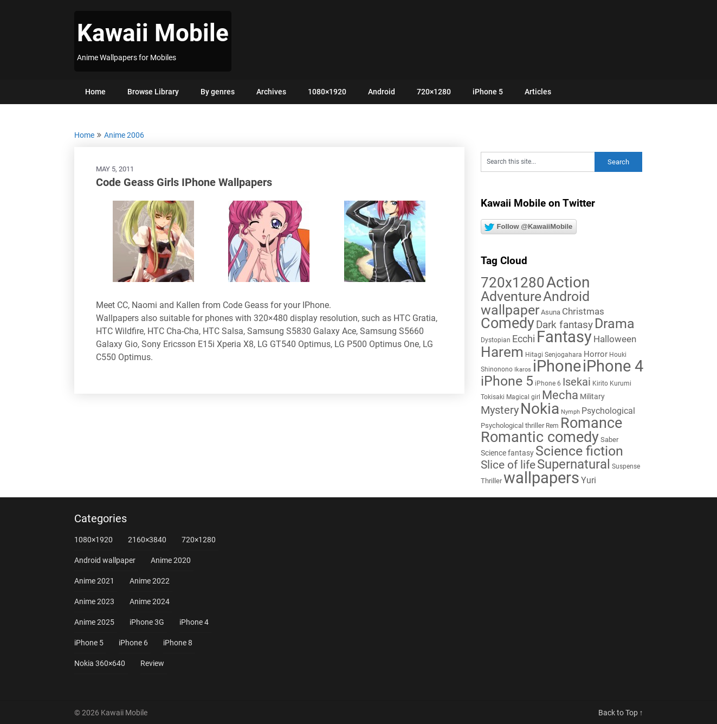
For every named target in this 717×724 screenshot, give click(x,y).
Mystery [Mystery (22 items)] (500, 410)
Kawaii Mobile (153, 33)
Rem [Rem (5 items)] (552, 426)
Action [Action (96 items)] (568, 282)
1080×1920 (327, 91)
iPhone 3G (147, 622)
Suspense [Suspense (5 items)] (626, 466)
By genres (218, 91)
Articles (538, 91)
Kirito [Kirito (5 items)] (600, 383)
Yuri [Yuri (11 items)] (588, 480)
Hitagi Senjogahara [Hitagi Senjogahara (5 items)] (553, 354)
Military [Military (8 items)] (592, 396)
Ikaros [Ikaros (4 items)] (522, 369)
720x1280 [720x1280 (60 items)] (513, 282)
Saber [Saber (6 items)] (609, 439)
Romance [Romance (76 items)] (591, 423)
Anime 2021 (94, 580)
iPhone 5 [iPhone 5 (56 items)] (507, 381)
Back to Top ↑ (620, 712)
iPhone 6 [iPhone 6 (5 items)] (548, 383)
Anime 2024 (150, 601)
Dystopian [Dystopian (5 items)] (496, 340)
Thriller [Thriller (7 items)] (491, 481)
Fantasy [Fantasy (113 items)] (564, 337)
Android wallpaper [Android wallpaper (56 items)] (535, 303)
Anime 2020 (171, 560)
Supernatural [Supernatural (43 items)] (573, 464)
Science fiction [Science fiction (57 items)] (579, 451)
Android (381, 91)
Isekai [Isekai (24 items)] (577, 381)
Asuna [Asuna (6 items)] (550, 312)
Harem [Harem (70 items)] (502, 351)
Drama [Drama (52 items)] (615, 323)
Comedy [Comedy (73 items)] (507, 323)
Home (95, 91)
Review (152, 663)
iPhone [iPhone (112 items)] (557, 366)
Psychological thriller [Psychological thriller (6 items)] (512, 425)
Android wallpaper (104, 560)
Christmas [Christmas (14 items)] (583, 311)
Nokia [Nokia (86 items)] (539, 409)
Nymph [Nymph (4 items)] (570, 411)
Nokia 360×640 (99, 663)
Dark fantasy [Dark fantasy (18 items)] (564, 325)
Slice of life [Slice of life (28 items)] (508, 464)
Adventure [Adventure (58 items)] (511, 296)
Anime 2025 (94, 622)
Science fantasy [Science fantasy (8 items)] (507, 453)
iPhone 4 (194, 622)
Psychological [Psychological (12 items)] (608, 411)
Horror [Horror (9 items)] (596, 354)
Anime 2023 (94, 601)
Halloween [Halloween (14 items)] (614, 339)
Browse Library (153, 91)
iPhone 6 (133, 642)
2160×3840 (147, 539)
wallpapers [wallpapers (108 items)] (541, 478)
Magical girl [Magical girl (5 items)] (523, 397)
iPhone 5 (488, 91)
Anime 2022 (150, 580)
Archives (271, 91)
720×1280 (434, 91)
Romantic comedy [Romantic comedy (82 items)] (540, 437)
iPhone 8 (177, 642)
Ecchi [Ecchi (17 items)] (523, 338)
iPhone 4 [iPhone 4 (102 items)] (613, 366)
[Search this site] (538, 162)
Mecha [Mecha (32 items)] (560, 395)
